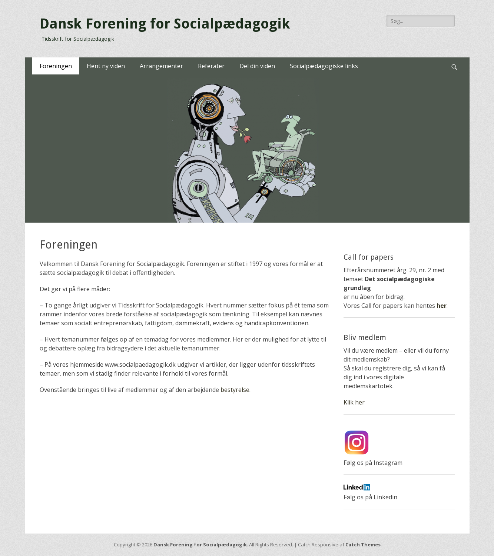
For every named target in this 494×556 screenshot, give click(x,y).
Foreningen (56, 66)
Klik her (354, 402)
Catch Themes (363, 544)
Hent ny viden (106, 66)
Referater (211, 66)
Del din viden (257, 66)
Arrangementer (161, 66)
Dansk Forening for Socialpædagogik (165, 24)
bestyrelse (235, 390)
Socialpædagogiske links (324, 66)
